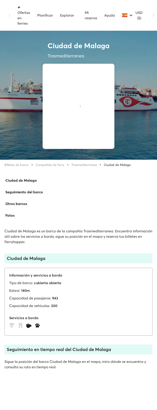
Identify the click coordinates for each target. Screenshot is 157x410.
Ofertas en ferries (23, 15)
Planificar (45, 15)
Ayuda (109, 15)
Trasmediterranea (84, 165)
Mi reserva (91, 15)
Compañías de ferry (50, 165)
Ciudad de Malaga (117, 165)
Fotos (10, 215)
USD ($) (139, 15)
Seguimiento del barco (24, 192)
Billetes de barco (16, 165)
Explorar (67, 15)
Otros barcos (16, 203)
